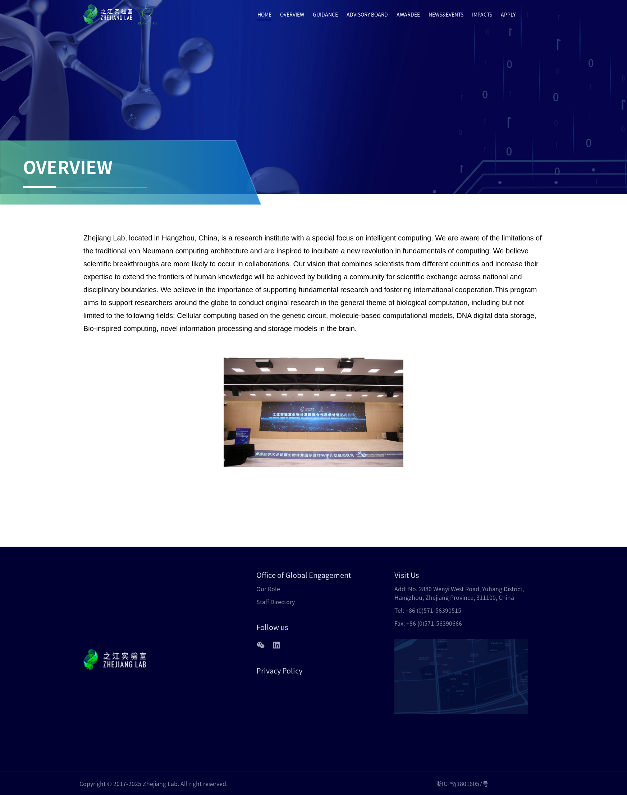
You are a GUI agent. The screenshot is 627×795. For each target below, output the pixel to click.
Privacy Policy (279, 670)
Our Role (268, 588)
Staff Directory (275, 601)
